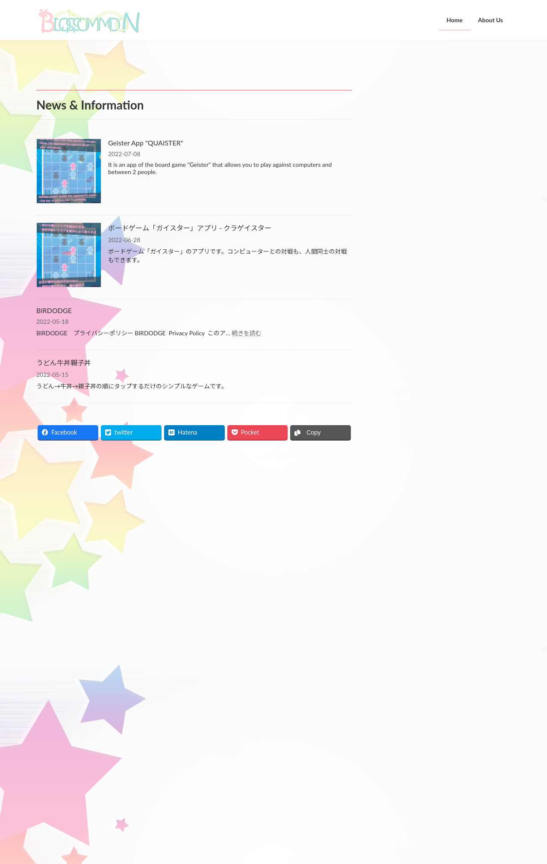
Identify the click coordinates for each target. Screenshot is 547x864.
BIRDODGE (54, 310)
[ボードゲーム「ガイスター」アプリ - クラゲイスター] (68, 255)
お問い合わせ (59, 720)
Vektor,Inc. (350, 849)
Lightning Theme (240, 849)
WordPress (197, 849)
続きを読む (247, 333)
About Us (214, 783)
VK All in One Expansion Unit (298, 849)
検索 (489, 255)
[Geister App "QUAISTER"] (68, 172)
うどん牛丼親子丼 (63, 362)
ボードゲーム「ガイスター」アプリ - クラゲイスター (189, 228)
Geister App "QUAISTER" (145, 143)
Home (211, 769)
